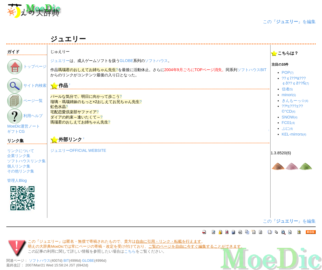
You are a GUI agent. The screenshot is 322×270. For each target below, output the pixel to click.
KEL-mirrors (294, 134)
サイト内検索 (27, 85)
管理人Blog (17, 180)
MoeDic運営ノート (23, 126)
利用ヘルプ (25, 116)
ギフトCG (16, 131)
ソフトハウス (156, 60)
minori (289, 95)
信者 (287, 89)
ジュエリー (60, 60)
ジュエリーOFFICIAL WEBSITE (78, 150)
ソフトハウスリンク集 (26, 161)
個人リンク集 (18, 166)
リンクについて (20, 150)
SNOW (290, 117)
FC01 (288, 122)
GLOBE (126, 60)
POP (288, 72)
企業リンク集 (18, 155)
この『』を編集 (289, 21)
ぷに (287, 128)
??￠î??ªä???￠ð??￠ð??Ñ (295, 81)
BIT (263, 70)
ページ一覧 (25, 100)
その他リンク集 (20, 171)
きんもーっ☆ (295, 100)
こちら (130, 251)
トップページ (27, 66)
